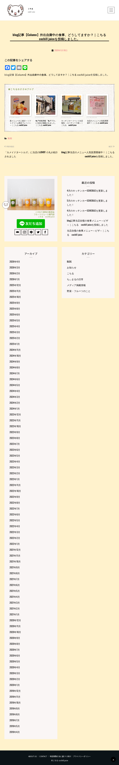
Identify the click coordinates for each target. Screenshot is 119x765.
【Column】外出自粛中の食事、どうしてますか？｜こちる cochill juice (52, 74)
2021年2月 (15, 608)
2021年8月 (15, 573)
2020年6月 (15, 655)
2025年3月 (15, 332)
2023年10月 (15, 426)
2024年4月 (15, 391)
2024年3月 (15, 397)
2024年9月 (15, 361)
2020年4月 (15, 667)
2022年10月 (15, 491)
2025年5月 (15, 320)
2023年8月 (15, 438)
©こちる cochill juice (59, 760)
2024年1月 (15, 408)
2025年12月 (15, 285)
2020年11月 (15, 626)
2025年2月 (15, 338)
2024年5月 (15, 385)
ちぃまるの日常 (75, 279)
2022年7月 (15, 508)
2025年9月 (15, 302)
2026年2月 (15, 273)
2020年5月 (15, 661)
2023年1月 (15, 479)
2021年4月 (15, 596)
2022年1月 (15, 544)
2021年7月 (15, 579)
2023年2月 (15, 473)
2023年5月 (15, 455)
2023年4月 (15, 461)
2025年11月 (15, 291)
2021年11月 (15, 555)
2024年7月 (15, 373)
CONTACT (43, 756)
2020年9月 (15, 638)
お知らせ (71, 267)
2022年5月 (15, 520)
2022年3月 (15, 532)
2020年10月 (15, 632)
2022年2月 (15, 538)
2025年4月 (15, 326)
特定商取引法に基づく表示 (60, 756)
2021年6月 (15, 585)
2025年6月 (15, 314)
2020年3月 (15, 673)
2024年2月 (15, 402)
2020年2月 (15, 679)
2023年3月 (15, 467)
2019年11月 (15, 696)
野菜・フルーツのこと (78, 291)
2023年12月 (15, 414)
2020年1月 (15, 685)
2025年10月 (15, 297)
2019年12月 (15, 691)
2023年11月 (15, 420)
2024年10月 (15, 355)
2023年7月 (15, 444)
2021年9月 (15, 567)
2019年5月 (15, 726)
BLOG (10, 138)
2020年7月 (15, 649)
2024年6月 (15, 379)
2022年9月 (15, 496)
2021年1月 (15, 614)
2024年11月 (15, 349)
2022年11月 (15, 485)
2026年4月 (15, 261)
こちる (30, 9)
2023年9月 (15, 432)
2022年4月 (15, 526)
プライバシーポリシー (82, 756)
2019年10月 (15, 702)
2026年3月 (15, 267)
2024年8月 (15, 367)
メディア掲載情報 (76, 285)
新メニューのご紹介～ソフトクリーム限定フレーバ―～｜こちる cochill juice (20, 122)
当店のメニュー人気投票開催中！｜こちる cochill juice (97, 121)
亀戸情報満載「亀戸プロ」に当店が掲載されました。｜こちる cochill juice (46, 122)
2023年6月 (15, 449)
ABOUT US (32, 756)
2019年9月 (15, 708)
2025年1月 (15, 344)
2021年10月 (15, 561)
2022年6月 (15, 514)
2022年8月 (15, 502)
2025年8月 (15, 308)
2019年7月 (15, 720)
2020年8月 (15, 643)
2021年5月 (15, 591)
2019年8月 (15, 714)
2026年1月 (15, 279)
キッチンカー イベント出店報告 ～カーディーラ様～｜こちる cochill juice (72, 122)
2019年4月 (15, 732)
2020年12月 (15, 620)
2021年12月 (15, 549)
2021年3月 (15, 602)
